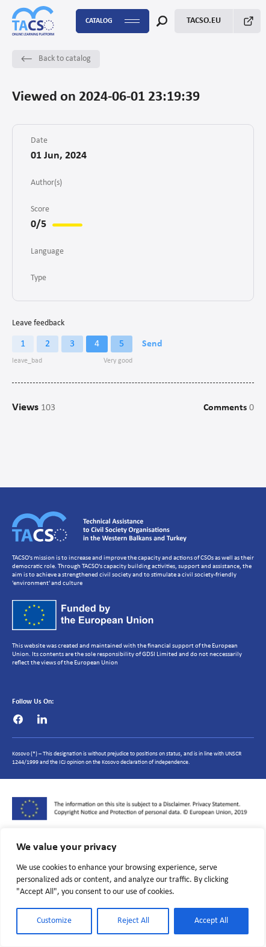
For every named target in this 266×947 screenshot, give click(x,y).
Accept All (211, 920)
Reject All (133, 920)
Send (152, 344)
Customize (54, 920)
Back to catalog (56, 58)
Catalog (112, 21)
